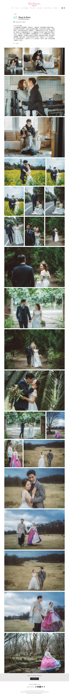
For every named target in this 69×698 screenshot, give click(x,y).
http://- (17, 43)
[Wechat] (40, 687)
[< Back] (18, 14)
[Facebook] (64, 8)
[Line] (38, 687)
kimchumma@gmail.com (34, 684)
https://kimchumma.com (32, 693)
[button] (24, 8)
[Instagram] (62, 8)
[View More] (34, 679)
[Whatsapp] (36, 687)
